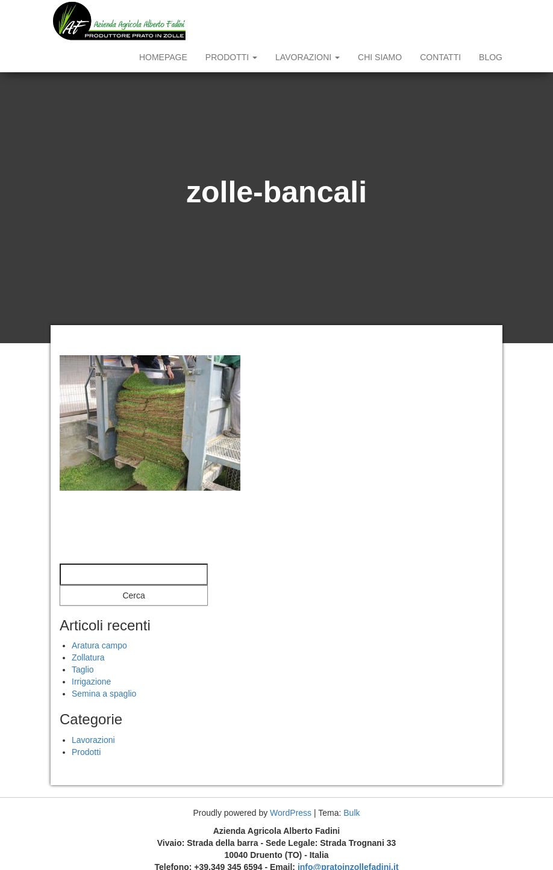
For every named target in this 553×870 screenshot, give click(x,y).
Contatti (440, 57)
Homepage (163, 57)
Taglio (83, 669)
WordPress (290, 813)
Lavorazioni (307, 57)
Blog (490, 57)
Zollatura (88, 657)
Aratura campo (99, 645)
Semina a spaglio (104, 693)
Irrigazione (91, 681)
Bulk (351, 813)
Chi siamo (380, 57)
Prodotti (231, 57)
